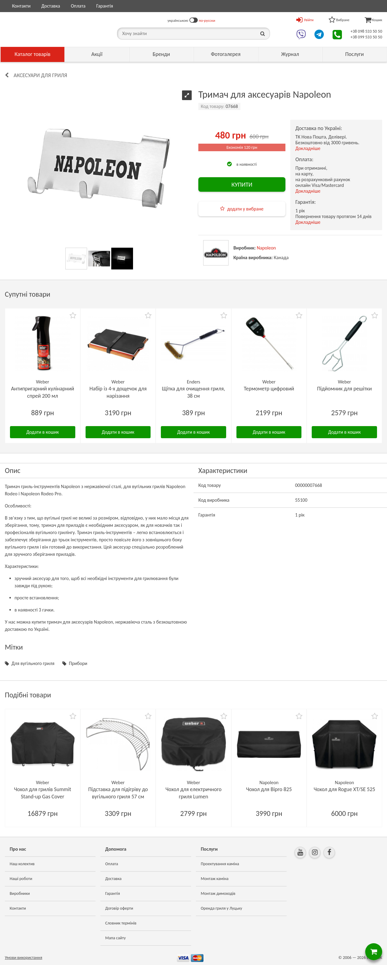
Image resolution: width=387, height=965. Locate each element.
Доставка (50, 6)
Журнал (290, 54)
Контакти (21, 6)
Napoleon (266, 248)
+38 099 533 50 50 (366, 37)
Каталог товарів (32, 54)
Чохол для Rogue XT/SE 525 (344, 789)
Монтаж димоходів (218, 893)
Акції (96, 54)
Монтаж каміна (215, 878)
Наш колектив (22, 863)
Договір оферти (119, 908)
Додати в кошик (42, 432)
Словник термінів (120, 923)
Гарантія (104, 6)
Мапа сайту (115, 938)
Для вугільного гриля (32, 663)
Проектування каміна (220, 863)
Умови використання (23, 957)
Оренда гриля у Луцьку (221, 908)
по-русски (207, 20)
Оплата (78, 6)
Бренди (161, 54)
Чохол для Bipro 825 (269, 789)
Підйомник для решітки (344, 388)
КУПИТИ (241, 184)
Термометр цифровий (269, 388)
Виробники (20, 893)
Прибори (78, 663)
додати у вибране (245, 209)
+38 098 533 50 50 (366, 31)
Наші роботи (21, 878)
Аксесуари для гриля (40, 75)
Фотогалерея (225, 54)
